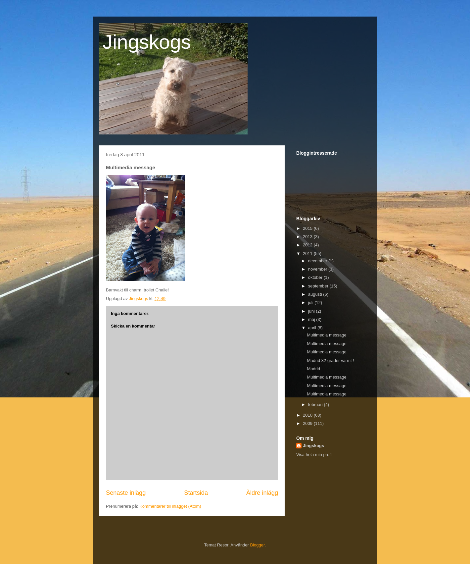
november (318, 269)
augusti (315, 294)
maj (312, 319)
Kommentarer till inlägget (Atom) (170, 506)
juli (311, 302)
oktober (316, 277)
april (312, 327)
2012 (308, 244)
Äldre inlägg (262, 492)
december (318, 260)
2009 (308, 423)
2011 (308, 253)
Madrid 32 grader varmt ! (330, 360)
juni (312, 311)
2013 (308, 236)
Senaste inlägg (126, 492)
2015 (308, 228)
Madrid (313, 368)
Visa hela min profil (314, 454)
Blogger (257, 544)
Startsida (196, 492)
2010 (308, 415)
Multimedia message (326, 335)
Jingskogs (147, 42)
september (319, 285)
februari (316, 404)
